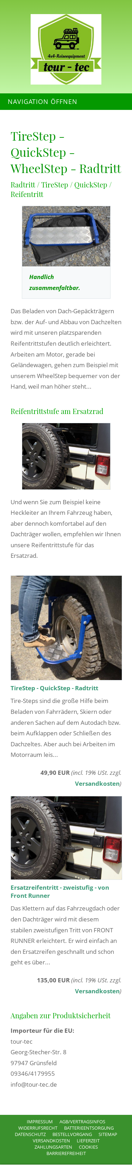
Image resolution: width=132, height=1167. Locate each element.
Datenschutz (30, 1134)
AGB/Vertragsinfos (82, 1121)
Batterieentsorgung (89, 1128)
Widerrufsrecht (37, 1128)
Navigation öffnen (42, 101)
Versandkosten (97, 783)
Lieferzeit (88, 1140)
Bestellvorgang (72, 1134)
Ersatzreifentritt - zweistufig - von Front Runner (60, 891)
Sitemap (108, 1134)
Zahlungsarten (53, 1147)
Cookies (88, 1147)
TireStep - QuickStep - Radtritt (54, 688)
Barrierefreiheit (66, 1153)
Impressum (40, 1121)
